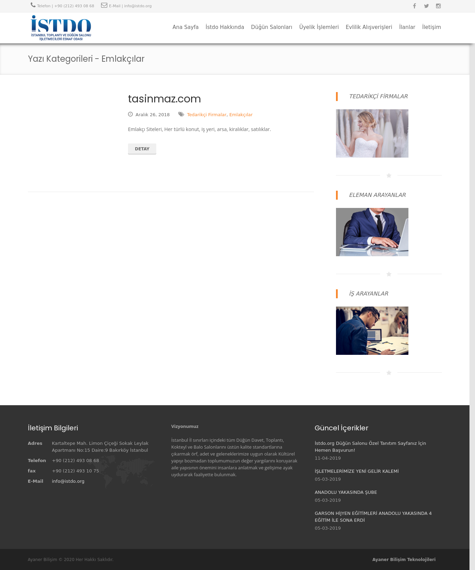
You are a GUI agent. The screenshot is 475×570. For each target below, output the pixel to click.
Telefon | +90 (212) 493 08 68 (65, 6)
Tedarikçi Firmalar (206, 114)
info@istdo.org (68, 481)
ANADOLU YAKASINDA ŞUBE (346, 492)
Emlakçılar (241, 114)
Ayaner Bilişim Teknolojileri (404, 559)
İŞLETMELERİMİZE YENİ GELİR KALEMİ (357, 471)
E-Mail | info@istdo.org (130, 6)
